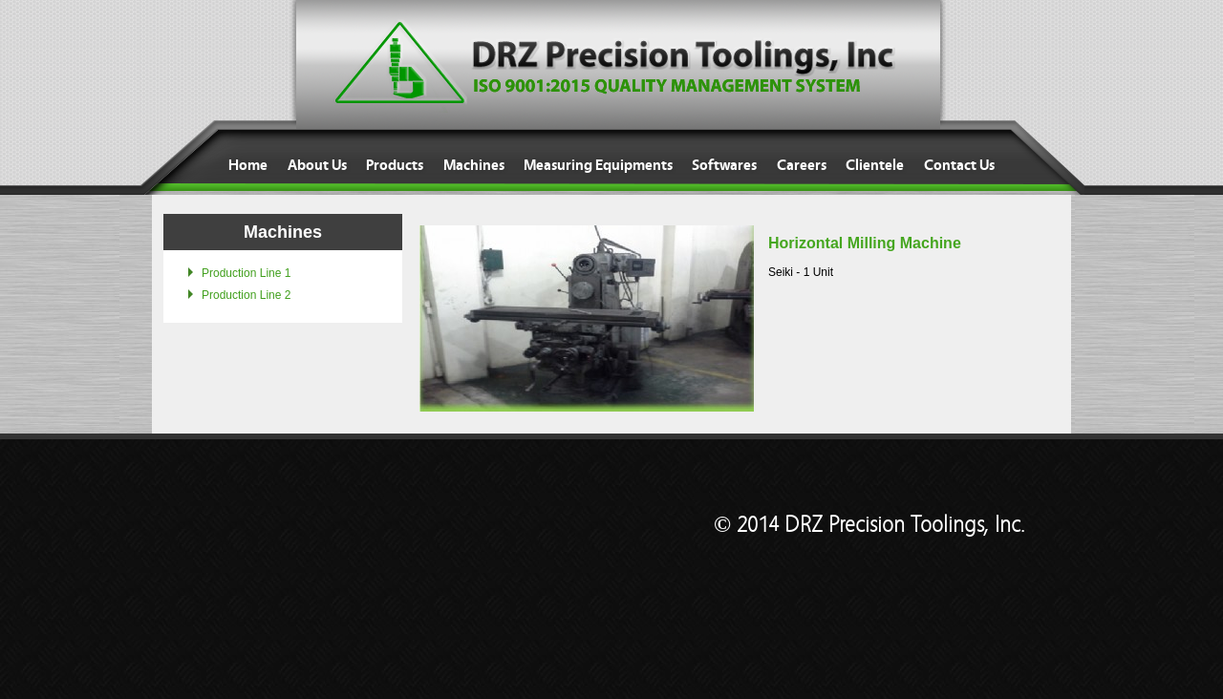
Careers (801, 165)
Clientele (875, 165)
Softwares (724, 165)
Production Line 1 (246, 273)
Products (394, 165)
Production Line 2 (246, 295)
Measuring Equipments (598, 165)
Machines (473, 165)
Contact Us (959, 165)
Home (248, 165)
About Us (317, 165)
